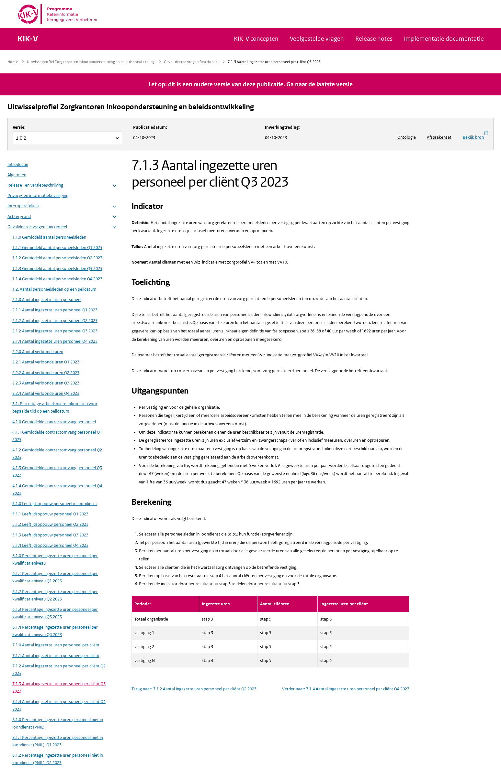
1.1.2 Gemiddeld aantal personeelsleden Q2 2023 (57, 258)
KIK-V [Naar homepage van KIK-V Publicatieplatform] (27, 39)
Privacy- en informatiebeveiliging (37, 195)
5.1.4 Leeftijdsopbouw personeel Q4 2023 (50, 545)
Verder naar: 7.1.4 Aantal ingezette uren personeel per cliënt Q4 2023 (345, 689)
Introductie (17, 164)
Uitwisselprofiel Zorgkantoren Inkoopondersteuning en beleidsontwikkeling (130, 107)
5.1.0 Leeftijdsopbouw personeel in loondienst (54, 503)
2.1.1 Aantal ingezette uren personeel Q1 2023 (54, 310)
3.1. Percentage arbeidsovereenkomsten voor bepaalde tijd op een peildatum (54, 407)
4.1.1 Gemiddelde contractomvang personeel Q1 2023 (57, 435)
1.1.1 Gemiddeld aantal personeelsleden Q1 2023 (57, 247)
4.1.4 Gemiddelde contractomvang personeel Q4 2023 (57, 489)
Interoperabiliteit (23, 206)
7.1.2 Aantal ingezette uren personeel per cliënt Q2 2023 (59, 669)
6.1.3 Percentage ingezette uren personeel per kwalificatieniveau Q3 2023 (55, 613)
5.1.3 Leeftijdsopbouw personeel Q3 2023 (50, 535)
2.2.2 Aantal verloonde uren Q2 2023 (45, 372)
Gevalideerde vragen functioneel (37, 227)
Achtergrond (19, 216)
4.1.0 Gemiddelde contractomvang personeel (54, 422)
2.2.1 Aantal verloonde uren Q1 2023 (45, 362)
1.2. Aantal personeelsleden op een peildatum (54, 289)
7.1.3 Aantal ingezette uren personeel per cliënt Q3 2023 (59, 687)
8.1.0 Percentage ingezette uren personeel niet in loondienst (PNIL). (57, 723)
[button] (114, 185)
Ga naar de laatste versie (319, 84)
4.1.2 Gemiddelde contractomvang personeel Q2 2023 (57, 453)
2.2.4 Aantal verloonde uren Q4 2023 (45, 393)
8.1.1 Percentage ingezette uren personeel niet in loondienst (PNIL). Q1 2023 (57, 741)
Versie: (19, 127)
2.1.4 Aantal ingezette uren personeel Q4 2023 (54, 341)
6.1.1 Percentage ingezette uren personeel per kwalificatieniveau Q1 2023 (55, 577)
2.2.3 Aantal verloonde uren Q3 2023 (45, 383)
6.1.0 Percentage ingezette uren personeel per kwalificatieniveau (55, 559)
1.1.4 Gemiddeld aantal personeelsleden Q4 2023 (57, 279)
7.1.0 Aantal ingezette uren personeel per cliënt (55, 645)
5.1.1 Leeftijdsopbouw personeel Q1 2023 (50, 514)
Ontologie (406, 137)
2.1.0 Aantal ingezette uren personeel (46, 299)
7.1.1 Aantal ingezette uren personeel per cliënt (55, 655)
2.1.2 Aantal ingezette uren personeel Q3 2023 (54, 331)
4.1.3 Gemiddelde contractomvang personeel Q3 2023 (57, 471)
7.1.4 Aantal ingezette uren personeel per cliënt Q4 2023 (59, 705)
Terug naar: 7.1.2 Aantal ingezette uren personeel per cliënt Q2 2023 (193, 689)
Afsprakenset (439, 137)
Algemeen (16, 175)
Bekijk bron (475, 135)
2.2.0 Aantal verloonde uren (37, 351)
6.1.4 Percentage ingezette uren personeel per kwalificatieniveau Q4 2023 (55, 630)
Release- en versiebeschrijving (35, 185)
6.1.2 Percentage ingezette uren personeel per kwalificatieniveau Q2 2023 (55, 595)
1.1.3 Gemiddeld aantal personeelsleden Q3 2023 (57, 268)
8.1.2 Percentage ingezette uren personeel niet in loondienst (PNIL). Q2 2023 (57, 758)
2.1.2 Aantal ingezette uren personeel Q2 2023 (54, 320)
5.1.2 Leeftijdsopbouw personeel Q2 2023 (50, 524)
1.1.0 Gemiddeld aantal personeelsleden (49, 237)
